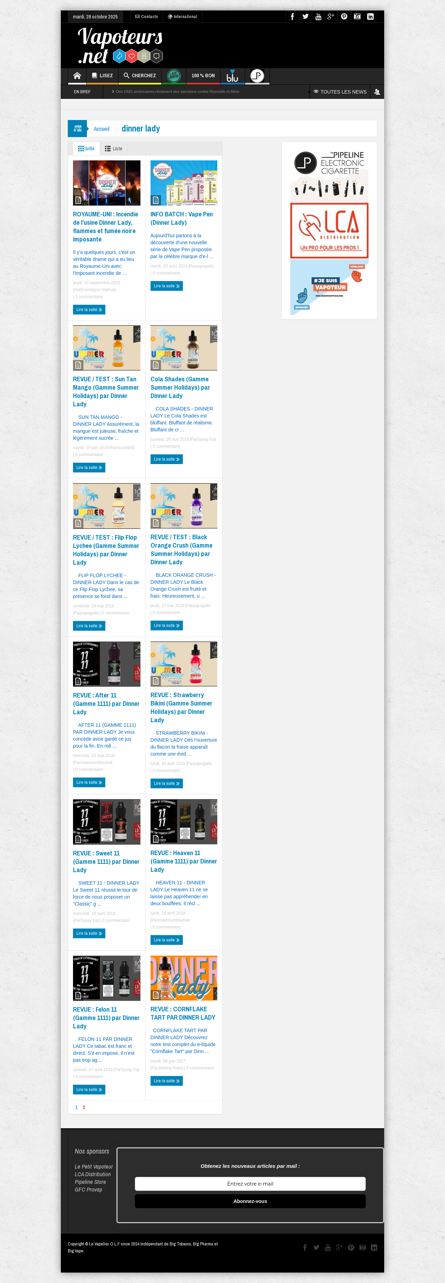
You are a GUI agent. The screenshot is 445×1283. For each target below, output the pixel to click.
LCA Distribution (93, 1174)
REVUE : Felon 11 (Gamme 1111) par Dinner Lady (106, 1017)
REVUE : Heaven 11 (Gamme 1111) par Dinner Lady (184, 861)
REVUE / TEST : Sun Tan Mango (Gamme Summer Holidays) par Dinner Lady (106, 391)
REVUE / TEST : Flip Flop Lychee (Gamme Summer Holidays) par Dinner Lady (106, 549)
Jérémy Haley (170, 1068)
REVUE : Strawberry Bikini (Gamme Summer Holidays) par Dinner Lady (181, 707)
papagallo (205, 266)
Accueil (102, 129)
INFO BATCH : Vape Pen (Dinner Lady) (182, 218)
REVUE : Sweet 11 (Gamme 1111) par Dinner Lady (106, 861)
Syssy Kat (206, 439)
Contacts (146, 16)
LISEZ (102, 76)
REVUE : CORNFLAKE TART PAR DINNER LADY (183, 1013)
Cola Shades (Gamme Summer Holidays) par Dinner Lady (180, 387)
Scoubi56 (125, 447)
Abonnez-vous (250, 1201)
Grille (85, 148)
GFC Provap (88, 1189)
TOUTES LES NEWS (340, 92)
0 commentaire (88, 296)
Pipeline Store (90, 1182)
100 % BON (203, 78)
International (182, 16)
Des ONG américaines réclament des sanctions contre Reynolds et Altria (177, 91)
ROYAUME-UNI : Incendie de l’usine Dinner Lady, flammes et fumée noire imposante (105, 226)
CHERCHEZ (140, 76)
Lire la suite (89, 309)
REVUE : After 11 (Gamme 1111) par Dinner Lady (106, 703)
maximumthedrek (97, 762)
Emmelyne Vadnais (98, 289)
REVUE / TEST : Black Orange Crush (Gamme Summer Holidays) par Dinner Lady (181, 549)
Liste (113, 148)
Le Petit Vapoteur (94, 1166)
